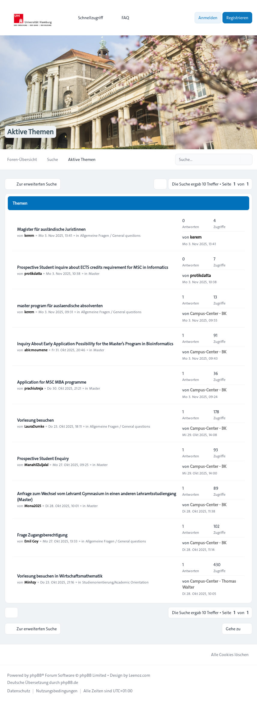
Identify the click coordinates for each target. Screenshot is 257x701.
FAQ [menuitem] (121, 18)
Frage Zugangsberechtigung (42, 535)
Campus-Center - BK (208, 313)
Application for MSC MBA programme (51, 382)
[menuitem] (88, 17)
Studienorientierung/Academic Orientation (115, 582)
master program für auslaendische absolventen (60, 306)
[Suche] (235, 159)
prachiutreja (33, 388)
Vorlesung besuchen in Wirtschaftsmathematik (59, 576)
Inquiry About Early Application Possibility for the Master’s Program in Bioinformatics (95, 344)
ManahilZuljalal (36, 464)
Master (94, 273)
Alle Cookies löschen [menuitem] (226, 655)
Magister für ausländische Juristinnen (51, 229)
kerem (29, 235)
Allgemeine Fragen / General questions (110, 235)
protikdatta (33, 273)
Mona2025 (32, 505)
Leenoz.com (139, 675)
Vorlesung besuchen (35, 420)
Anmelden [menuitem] (207, 18)
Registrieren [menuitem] (237, 18)
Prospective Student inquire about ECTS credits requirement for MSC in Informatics (92, 267)
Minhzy (30, 582)
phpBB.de (69, 682)
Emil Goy (31, 541)
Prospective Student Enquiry (43, 459)
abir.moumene (35, 349)
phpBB (36, 675)
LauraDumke (34, 426)
